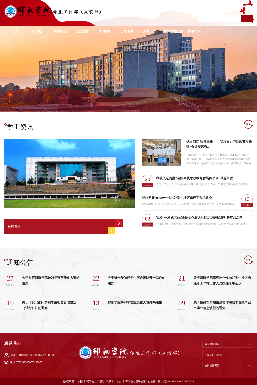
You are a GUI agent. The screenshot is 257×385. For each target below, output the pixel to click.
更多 (248, 124)
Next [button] (119, 223)
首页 (15, 31)
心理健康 (127, 31)
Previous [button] (111, 230)
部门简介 (37, 31)
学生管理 (60, 31)
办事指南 (194, 31)
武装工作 (149, 31)
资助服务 (105, 31)
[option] (128, 69)
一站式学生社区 (172, 31)
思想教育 (82, 31)
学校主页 (248, 5)
